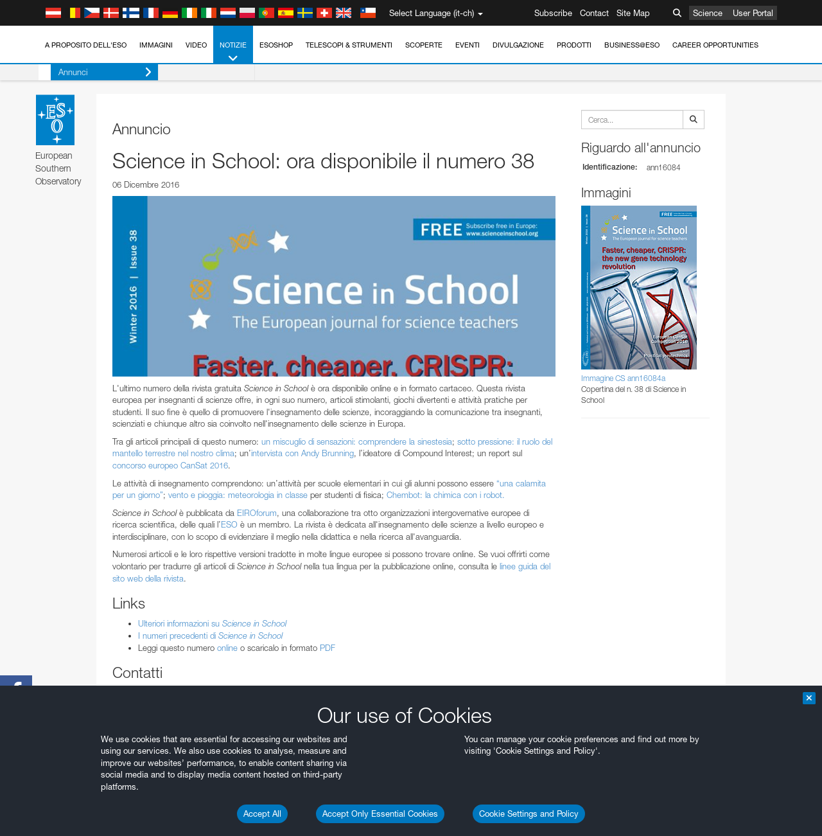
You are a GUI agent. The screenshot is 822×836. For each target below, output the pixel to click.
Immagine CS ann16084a (623, 378)
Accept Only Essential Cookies (380, 813)
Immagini (156, 44)
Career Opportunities (715, 44)
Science (707, 13)
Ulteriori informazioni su (212, 623)
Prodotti (574, 44)
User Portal (753, 13)
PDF (327, 648)
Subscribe (553, 13)
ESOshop (276, 44)
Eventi (467, 44)
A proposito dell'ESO (86, 44)
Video (196, 44)
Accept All (262, 813)
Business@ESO (632, 44)
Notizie (233, 52)
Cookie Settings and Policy (529, 813)
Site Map (633, 13)
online (227, 648)
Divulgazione (518, 44)
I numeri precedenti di (210, 635)
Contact (594, 13)
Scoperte (423, 44)
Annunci (92, 72)
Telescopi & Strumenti (349, 44)
